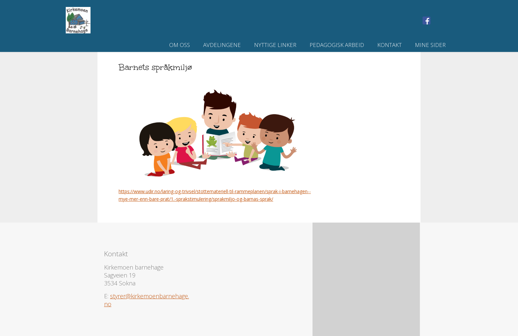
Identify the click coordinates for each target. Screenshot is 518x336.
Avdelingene (222, 45)
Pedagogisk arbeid (337, 45)
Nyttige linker (275, 45)
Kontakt (389, 45)
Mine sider (430, 45)
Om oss (179, 45)
